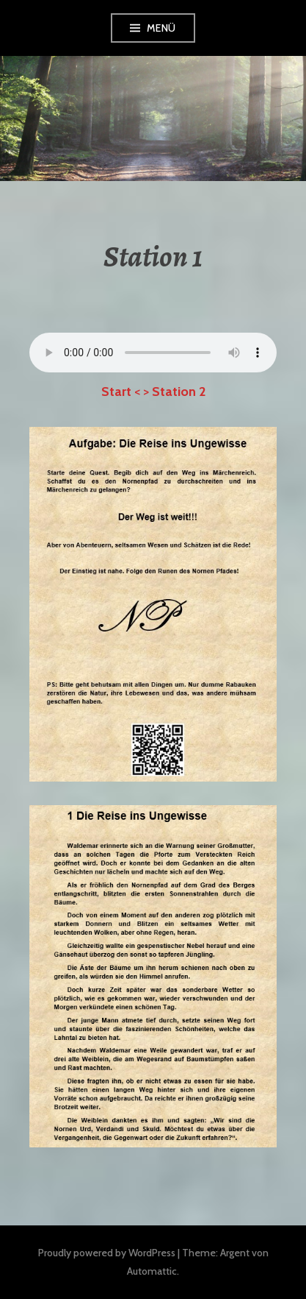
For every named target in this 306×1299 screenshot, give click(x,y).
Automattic (152, 1271)
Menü (161, 28)
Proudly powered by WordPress (106, 1252)
